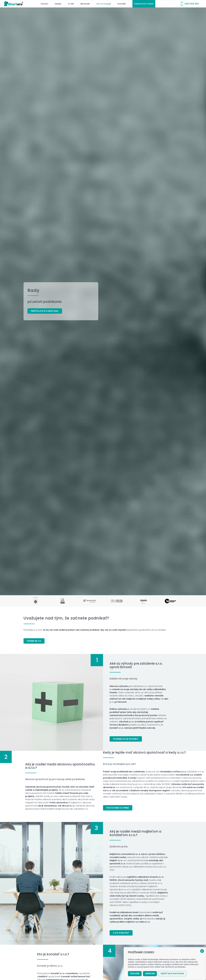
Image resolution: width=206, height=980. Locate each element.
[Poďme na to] (34, 641)
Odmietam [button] (150, 974)
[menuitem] (44, 3)
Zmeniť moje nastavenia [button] (172, 974)
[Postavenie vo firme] (117, 808)
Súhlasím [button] (134, 974)
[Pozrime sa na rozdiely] (126, 739)
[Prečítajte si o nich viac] (44, 311)
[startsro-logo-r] (14, 3)
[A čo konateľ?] (121, 933)
